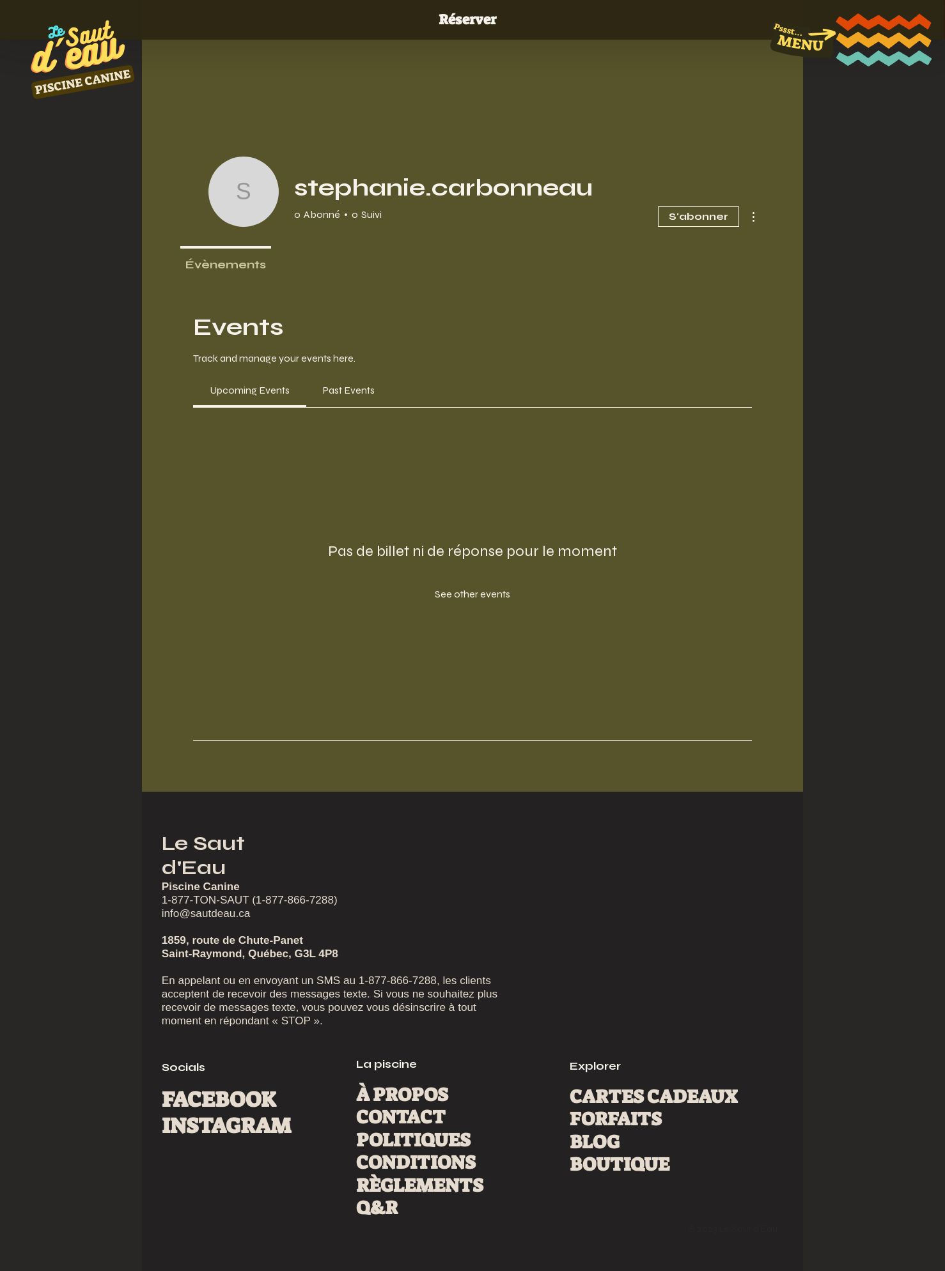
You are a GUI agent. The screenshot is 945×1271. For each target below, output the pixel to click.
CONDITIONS (416, 1162)
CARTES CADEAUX (654, 1096)
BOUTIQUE (619, 1164)
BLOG (595, 1142)
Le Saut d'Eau (203, 855)
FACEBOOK (219, 1100)
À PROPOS (402, 1094)
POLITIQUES (413, 1140)
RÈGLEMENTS (419, 1185)
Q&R (377, 1208)
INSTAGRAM (226, 1126)
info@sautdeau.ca (206, 913)
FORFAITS (616, 1119)
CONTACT (401, 1117)
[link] (250, 390)
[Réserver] (472, 20)
